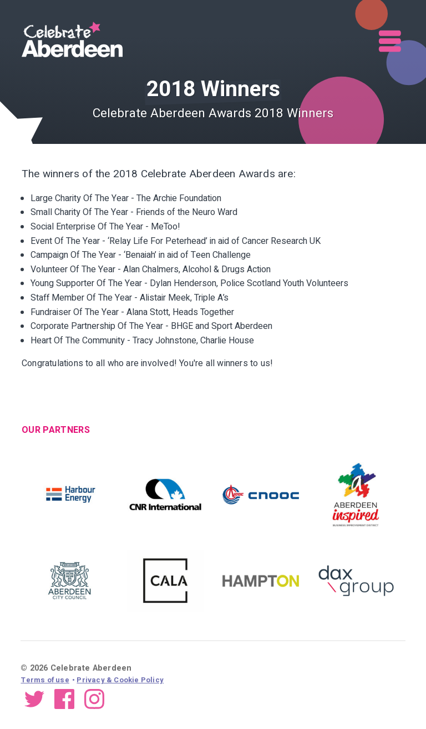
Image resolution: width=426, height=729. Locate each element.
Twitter (34, 698)
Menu (390, 41)
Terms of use (45, 680)
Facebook (64, 698)
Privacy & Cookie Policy (120, 680)
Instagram (94, 698)
